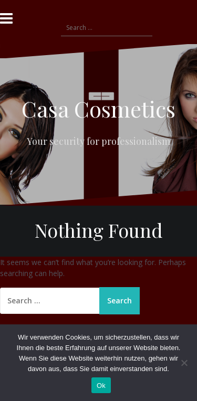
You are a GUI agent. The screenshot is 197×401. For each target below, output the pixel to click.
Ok (101, 385)
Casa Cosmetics (98, 108)
